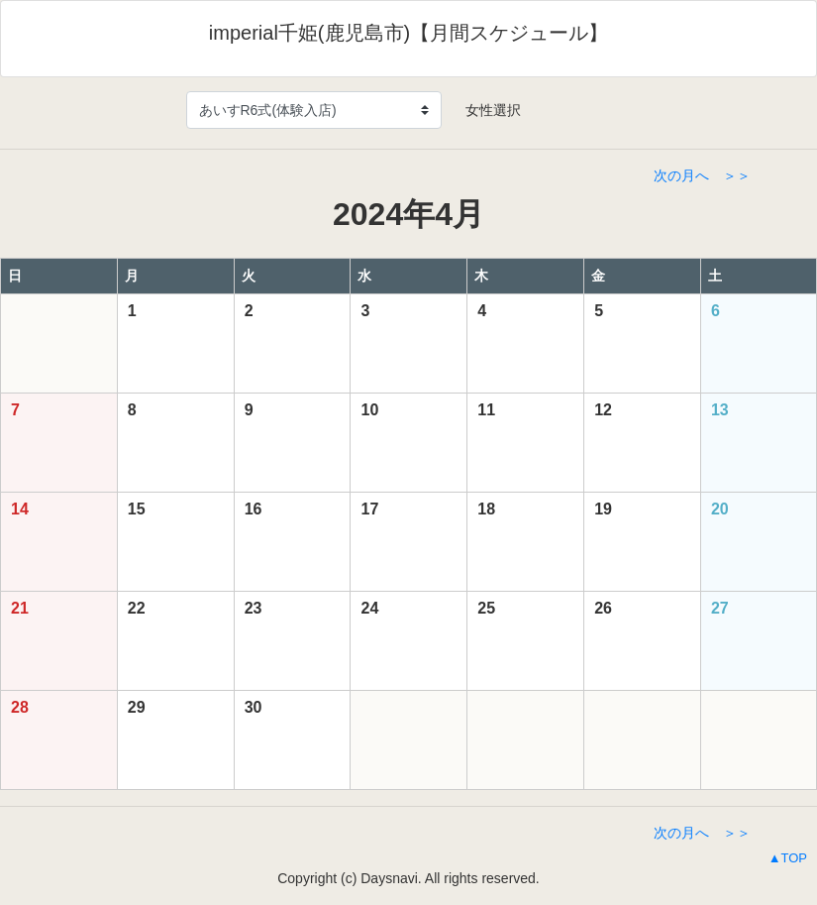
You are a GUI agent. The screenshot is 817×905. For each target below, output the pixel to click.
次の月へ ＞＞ (702, 175)
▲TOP (787, 857)
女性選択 (486, 110)
